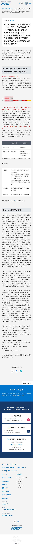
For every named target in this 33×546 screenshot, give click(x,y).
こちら (12, 201)
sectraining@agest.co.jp (13, 350)
